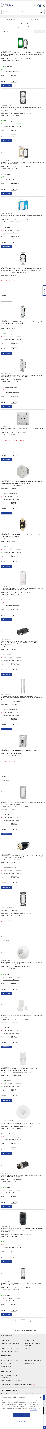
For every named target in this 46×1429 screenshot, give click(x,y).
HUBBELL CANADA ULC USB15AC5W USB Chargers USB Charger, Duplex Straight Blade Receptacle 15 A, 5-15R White (22, 376)
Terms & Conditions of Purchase (32, 1344)
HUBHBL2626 (5, 480)
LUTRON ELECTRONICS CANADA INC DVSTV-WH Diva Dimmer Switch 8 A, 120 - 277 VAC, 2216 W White (22, 163)
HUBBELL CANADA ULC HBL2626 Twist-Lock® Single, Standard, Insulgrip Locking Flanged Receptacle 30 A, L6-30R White (22, 482)
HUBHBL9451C (5, 854)
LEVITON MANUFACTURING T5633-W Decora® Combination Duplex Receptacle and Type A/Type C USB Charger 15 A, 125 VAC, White (21, 269)
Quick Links (23, 1356)
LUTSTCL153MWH (6, 1281)
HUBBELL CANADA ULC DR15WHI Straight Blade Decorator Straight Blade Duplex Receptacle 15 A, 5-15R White (22, 322)
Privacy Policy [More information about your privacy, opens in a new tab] (33, 1410)
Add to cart (7, 85)
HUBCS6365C (5, 1173)
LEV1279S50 (4, 427)
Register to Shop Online (32, 1360)
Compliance (5, 1340)
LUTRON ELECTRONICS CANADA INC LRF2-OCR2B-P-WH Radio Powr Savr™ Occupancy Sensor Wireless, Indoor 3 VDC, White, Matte (21, 1122)
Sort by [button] (33, 19)
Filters (11, 19)
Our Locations (6, 1363)
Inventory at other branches (11, 72)
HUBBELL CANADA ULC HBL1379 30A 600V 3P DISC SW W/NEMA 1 (19, 751)
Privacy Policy (29, 1340)
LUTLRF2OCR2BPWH (7, 1120)
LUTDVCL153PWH (6, 51)
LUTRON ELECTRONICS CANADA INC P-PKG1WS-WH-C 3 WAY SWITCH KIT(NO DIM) (21, 216)
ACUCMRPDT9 (5, 960)
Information (23, 1336)
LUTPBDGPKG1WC (6, 1014)
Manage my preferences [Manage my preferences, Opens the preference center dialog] (22, 1421)
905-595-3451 (17, 1380)
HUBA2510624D (6, 694)
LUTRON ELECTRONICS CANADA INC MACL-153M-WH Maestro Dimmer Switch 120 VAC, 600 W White (22, 909)
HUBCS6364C (5, 640)
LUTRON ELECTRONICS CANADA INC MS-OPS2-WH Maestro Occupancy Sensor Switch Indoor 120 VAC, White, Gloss (22, 588)
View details (6, 300)
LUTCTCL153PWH (6, 106)
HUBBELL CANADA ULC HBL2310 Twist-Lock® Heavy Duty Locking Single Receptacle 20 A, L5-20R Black (22, 535)
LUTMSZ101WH (5, 801)
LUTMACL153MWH (6, 907)
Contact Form (6, 1367)
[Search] (23, 12)
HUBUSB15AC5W (6, 373)
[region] (21, 1410)
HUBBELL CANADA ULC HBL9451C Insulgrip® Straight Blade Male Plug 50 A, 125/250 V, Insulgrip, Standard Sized (23, 856)
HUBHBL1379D (5, 749)
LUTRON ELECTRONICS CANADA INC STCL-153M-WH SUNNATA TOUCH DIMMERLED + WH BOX (21, 1284)
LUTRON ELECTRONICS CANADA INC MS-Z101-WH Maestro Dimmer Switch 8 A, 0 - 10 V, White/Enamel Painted (23, 803)
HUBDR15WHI (5, 320)
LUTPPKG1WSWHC (6, 214)
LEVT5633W (4, 267)
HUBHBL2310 (5, 533)
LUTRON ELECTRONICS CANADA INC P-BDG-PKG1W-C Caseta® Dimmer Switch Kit (22, 1016)
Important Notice (30, 1348)
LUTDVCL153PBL (6, 1227)
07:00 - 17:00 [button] (39, 4)
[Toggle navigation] (2, 6)
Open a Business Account (10, 1360)
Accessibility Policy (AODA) (10, 1351)
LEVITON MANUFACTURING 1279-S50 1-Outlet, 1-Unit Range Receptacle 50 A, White (22, 429)
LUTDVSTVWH (5, 160)
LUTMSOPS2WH (6, 586)
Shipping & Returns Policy (10, 1348)
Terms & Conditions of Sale (10, 1343)
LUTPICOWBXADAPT (7, 1067)
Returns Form (29, 1363)
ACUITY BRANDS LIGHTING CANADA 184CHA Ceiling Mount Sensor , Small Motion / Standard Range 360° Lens (22, 963)
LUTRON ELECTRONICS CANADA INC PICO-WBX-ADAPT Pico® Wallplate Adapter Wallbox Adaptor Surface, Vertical (22, 1069)
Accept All (21, 1415)
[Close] (41, 1397)
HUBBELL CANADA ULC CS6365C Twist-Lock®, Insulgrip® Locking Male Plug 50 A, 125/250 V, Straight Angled (21, 1176)
